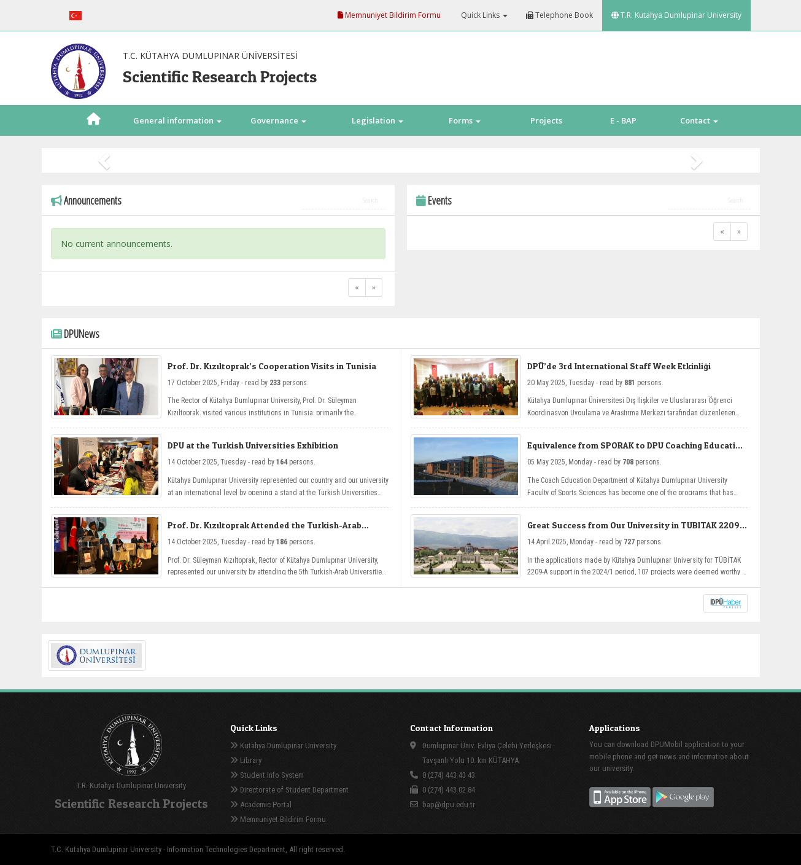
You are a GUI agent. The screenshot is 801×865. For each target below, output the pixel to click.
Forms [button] (465, 120)
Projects (546, 120)
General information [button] (177, 120)
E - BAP (623, 120)
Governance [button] (278, 120)
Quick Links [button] (483, 15)
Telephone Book (559, 15)
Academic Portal (261, 804)
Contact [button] (699, 120)
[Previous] (357, 287)
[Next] (373, 287)
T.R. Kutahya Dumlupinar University (676, 15)
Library (245, 760)
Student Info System (267, 775)
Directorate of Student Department (289, 789)
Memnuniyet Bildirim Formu (389, 15)
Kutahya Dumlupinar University (283, 745)
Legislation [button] (377, 120)
